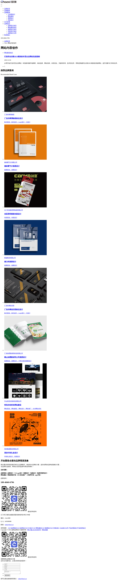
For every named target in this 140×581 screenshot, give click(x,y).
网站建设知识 (12, 27)
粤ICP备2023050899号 (34, 530)
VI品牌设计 (11, 14)
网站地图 (45, 530)
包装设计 (11, 20)
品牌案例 (7, 12)
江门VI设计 (29, 528)
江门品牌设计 (21, 528)
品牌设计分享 (12, 33)
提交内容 (7, 576)
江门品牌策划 (12, 528)
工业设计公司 (64, 528)
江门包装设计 (55, 528)
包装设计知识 (12, 31)
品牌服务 (7, 10)
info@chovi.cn (9, 524)
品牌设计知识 (12, 25)
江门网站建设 (37, 528)
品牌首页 (7, 8)
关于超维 (7, 22)
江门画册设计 (46, 528)
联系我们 (7, 35)
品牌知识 (7, 23)
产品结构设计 (81, 528)
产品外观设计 (73, 528)
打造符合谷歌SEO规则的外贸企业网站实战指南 (22, 56)
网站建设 (11, 16)
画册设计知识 (12, 29)
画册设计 (11, 18)
